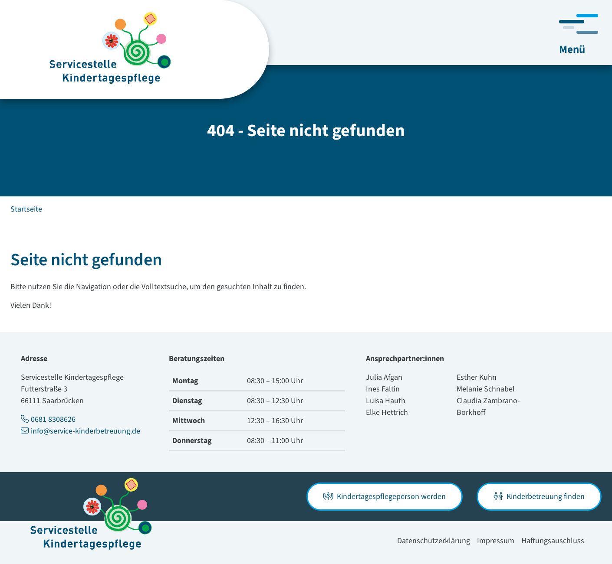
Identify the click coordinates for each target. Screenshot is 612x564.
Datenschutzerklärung (433, 540)
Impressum (495, 540)
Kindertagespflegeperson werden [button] (384, 496)
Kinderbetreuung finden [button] (539, 496)
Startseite (26, 209)
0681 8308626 (48, 419)
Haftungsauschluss (552, 540)
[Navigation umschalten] (578, 34)
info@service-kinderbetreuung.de (80, 431)
